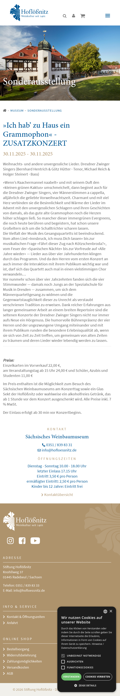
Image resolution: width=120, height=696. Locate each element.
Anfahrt (12, 622)
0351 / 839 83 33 (27, 585)
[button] (86, 685)
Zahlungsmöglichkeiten (24, 661)
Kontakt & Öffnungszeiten (26, 616)
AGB (10, 673)
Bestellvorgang (18, 649)
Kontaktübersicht (58, 494)
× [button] (110, 611)
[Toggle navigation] (107, 15)
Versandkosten (18, 667)
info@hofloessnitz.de (29, 590)
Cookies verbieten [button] (97, 676)
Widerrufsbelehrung (21, 655)
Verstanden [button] (71, 676)
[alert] (86, 649)
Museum (17, 110)
